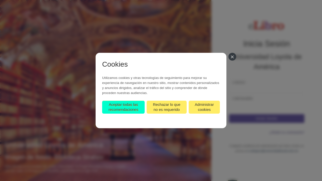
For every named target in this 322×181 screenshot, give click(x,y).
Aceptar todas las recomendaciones (123, 107)
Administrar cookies (204, 107)
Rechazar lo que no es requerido (166, 107)
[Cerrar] (232, 57)
